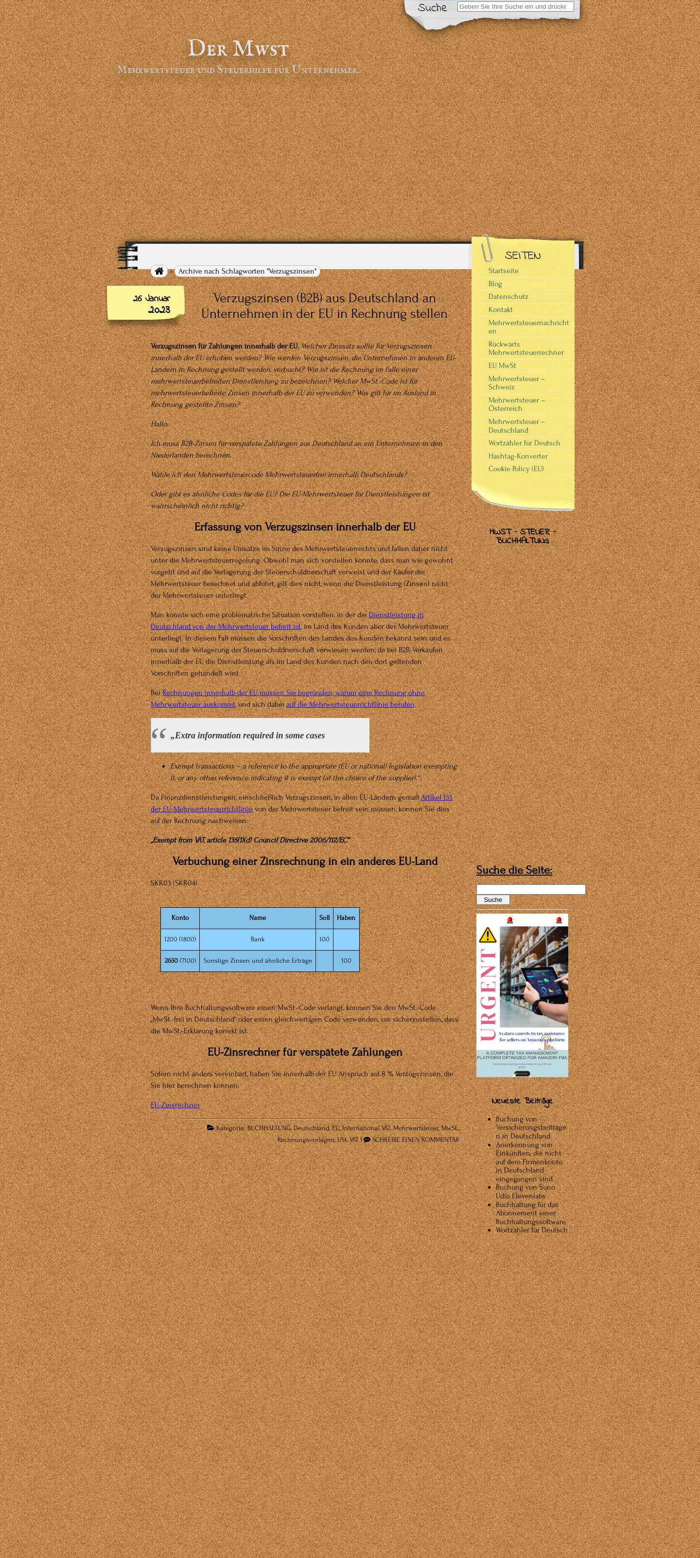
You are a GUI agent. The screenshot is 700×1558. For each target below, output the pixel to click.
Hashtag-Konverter (518, 456)
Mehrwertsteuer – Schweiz (517, 383)
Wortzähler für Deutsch (524, 443)
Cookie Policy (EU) (516, 468)
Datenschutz (508, 296)
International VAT (366, 1128)
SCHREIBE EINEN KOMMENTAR (415, 1140)
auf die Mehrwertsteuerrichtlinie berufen (350, 704)
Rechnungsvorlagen (306, 1140)
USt (342, 1140)
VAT (354, 1140)
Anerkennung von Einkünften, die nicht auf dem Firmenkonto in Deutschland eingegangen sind (529, 1161)
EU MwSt (502, 365)
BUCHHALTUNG (269, 1128)
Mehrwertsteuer (415, 1128)
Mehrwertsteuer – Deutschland (517, 426)
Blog (495, 283)
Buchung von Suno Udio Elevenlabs (525, 1191)
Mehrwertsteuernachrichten (529, 327)
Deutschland (311, 1128)
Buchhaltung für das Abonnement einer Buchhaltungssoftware (531, 1213)
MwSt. (449, 1128)
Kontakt (501, 309)
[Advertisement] (350, 159)
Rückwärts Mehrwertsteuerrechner (526, 348)
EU (335, 1128)
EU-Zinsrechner (175, 1104)
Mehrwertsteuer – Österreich (517, 404)
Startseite (504, 270)
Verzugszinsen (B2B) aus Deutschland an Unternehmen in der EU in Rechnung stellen (324, 305)
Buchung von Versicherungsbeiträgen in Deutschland (531, 1127)
